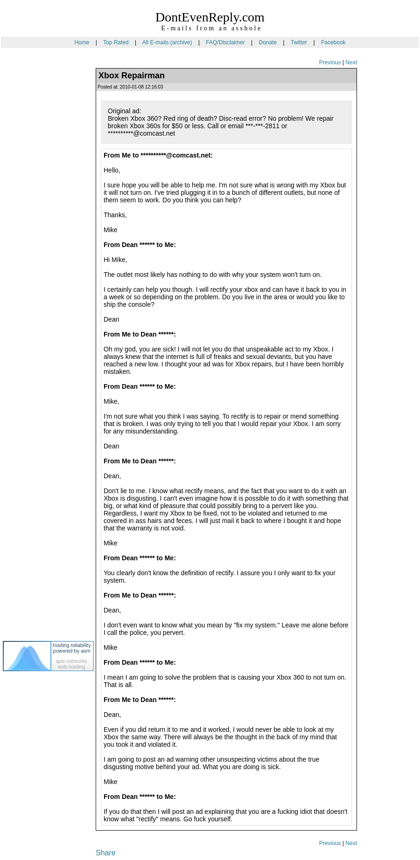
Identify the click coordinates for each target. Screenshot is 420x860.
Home (81, 42)
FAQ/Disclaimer (225, 42)
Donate (268, 42)
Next (351, 62)
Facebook (333, 42)
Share (106, 853)
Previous (330, 62)
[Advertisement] (40, 214)
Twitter (299, 42)
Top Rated (116, 42)
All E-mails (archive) (167, 42)
